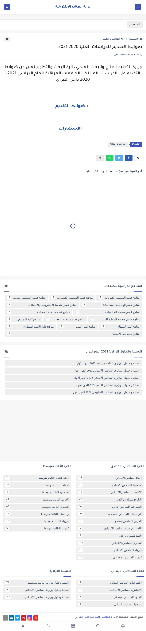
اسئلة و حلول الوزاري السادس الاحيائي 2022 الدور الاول (107, 377)
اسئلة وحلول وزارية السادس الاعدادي (37, 597)
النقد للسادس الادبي (110, 535)
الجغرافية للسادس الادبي (110, 506)
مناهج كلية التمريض (23, 319)
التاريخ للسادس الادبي (110, 499)
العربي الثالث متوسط (37, 499)
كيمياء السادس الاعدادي (110, 557)
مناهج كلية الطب (78, 326)
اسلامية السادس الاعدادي (110, 485)
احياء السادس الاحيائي (110, 478)
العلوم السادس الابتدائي (110, 597)
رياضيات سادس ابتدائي (110, 604)
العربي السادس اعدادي (110, 521)
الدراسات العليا (113, 39)
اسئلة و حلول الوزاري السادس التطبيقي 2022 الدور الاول (106, 392)
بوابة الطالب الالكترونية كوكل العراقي (95, 617)
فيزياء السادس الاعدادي (110, 550)
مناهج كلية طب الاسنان (73, 334)
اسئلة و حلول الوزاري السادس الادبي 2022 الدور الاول (108, 385)
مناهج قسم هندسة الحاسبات (108, 312)
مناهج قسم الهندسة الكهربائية (119, 297)
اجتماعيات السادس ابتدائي (110, 582)
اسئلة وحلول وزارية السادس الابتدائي (37, 590)
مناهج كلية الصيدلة (120, 326)
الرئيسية (135, 39)
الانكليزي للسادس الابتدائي (110, 590)
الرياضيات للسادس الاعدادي (110, 514)
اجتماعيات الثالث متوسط (37, 478)
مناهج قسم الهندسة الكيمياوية (72, 297)
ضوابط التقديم (70, 106)
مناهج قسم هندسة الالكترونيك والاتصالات (41, 305)
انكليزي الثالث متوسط (37, 506)
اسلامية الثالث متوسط (37, 492)
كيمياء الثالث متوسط (37, 528)
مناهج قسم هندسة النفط (65, 319)
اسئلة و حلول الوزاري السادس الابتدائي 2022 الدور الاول (107, 370)
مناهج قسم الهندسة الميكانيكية (111, 305)
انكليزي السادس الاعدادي (110, 543)
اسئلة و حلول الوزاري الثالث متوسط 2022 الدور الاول (108, 363)
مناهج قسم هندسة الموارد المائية (115, 319)
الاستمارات (70, 129)
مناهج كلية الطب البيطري (30, 326)
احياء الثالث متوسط (37, 485)
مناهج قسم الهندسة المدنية (26, 297)
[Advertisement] (73, 431)
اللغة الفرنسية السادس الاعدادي (110, 528)
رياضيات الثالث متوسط (37, 514)
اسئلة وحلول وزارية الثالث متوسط (37, 582)
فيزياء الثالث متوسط (37, 521)
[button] (129, 158)
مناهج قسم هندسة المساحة (38, 312)
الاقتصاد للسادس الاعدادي (110, 492)
